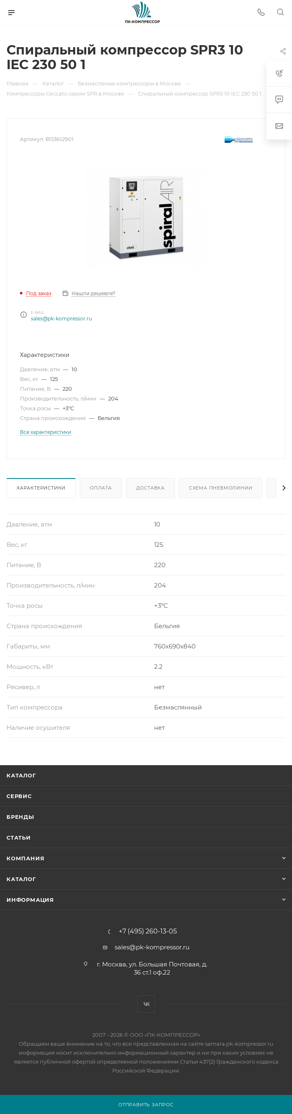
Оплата (101, 488)
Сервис (19, 796)
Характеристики (41, 488)
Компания (25, 858)
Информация (30, 899)
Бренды (20, 817)
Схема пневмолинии (221, 488)
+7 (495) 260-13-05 (148, 931)
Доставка (150, 488)
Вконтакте (146, 1004)
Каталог (21, 775)
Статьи (19, 837)
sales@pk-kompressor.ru (61, 318)
